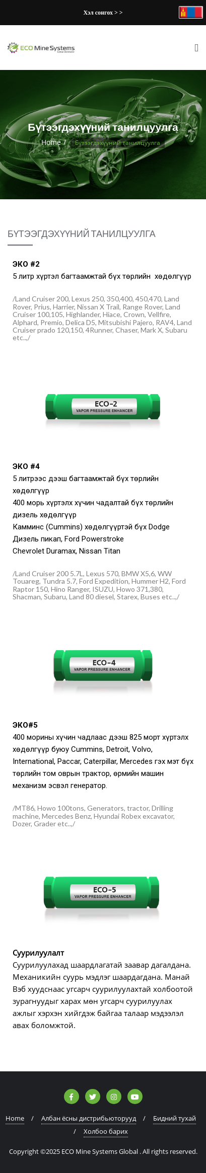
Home (51, 142)
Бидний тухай (174, 1118)
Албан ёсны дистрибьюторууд (88, 1118)
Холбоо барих (106, 1131)
